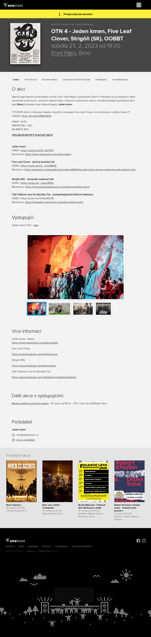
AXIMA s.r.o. (31, 551)
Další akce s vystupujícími (76, 80)
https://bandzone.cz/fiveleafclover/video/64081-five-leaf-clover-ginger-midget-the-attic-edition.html (80, 169)
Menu (146, 5)
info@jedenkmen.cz (27, 435)
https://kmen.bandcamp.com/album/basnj (48, 154)
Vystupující (30, 80)
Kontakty (10, 546)
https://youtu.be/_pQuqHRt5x (37, 183)
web (36, 225)
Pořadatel (101, 80)
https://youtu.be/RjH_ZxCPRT (37, 150)
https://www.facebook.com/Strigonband (34, 365)
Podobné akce (120, 80)
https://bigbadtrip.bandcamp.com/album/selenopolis (54, 202)
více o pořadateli (25, 439)
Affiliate (46, 546)
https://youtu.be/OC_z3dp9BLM (38, 165)
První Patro (64, 53)
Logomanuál (61, 546)
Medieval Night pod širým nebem (30, 403)
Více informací (49, 80)
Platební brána (44, 551)
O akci (16, 80)
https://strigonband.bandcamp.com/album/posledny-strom (57, 186)
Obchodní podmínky (82, 546)
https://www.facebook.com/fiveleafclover (35, 354)
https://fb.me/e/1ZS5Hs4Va (36, 116)
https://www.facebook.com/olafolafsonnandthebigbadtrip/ (44, 377)
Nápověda (33, 546)
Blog (21, 546)
